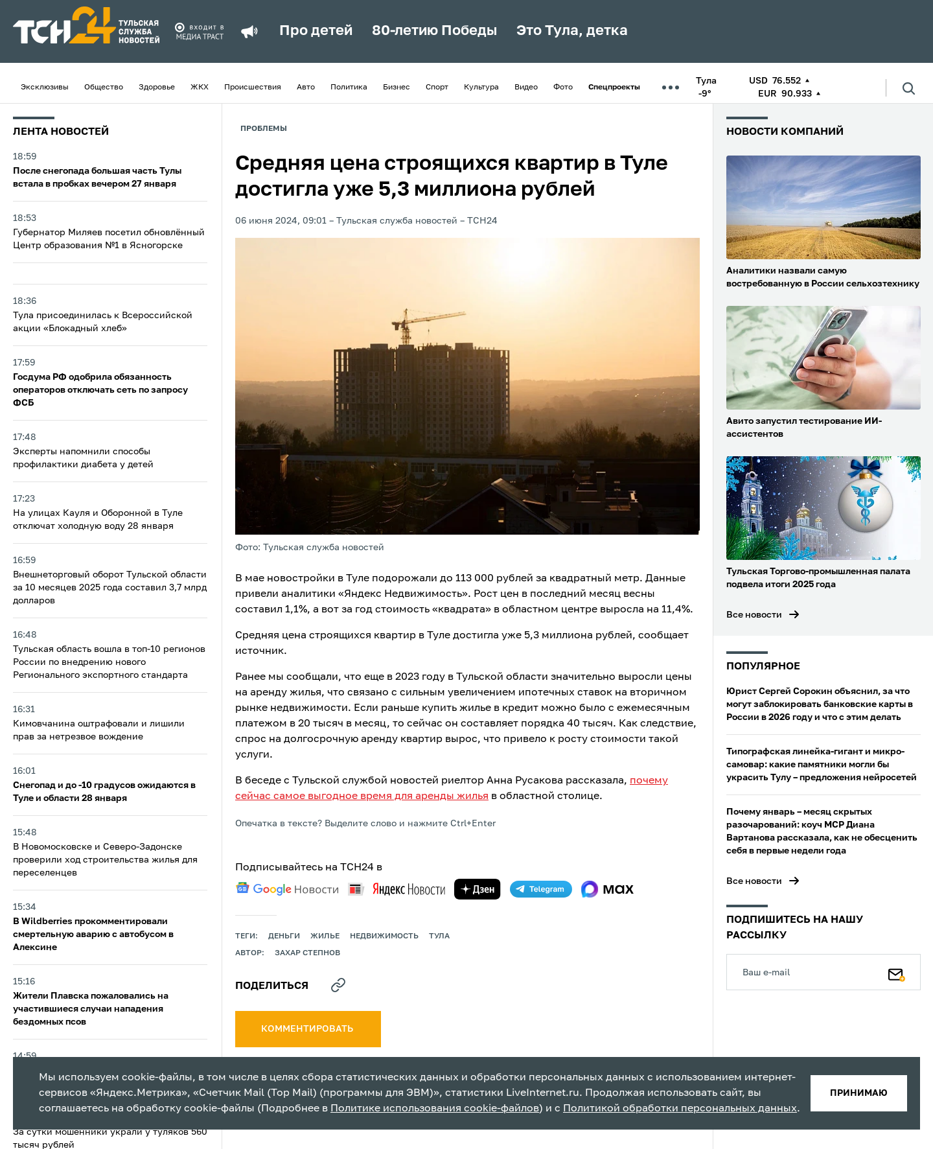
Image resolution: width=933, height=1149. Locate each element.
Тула (439, 936)
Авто (306, 87)
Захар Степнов (307, 953)
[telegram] (541, 889)
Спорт (437, 87)
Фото (563, 87)
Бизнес (396, 87)
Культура (481, 87)
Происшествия (252, 87)
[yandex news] (396, 888)
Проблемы (263, 129)
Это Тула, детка (572, 31)
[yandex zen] (477, 889)
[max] (607, 889)
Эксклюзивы (45, 87)
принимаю (859, 1093)
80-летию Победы (434, 31)
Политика (348, 87)
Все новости (754, 615)
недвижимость (384, 936)
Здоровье (157, 87)
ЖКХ (199, 87)
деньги (284, 936)
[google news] (287, 889)
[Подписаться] (896, 972)
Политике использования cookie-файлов (434, 1109)
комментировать (308, 1029)
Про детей (315, 31)
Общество (103, 87)
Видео (526, 87)
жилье (325, 936)
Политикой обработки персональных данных (680, 1109)
